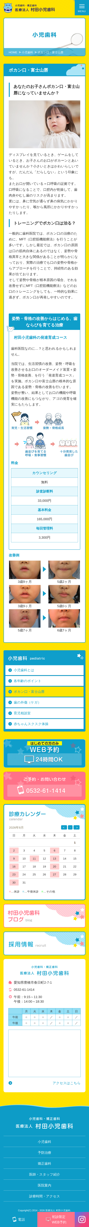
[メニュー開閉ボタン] (82, 7)
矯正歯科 (44, 1163)
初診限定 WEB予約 (56, 1219)
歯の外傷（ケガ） (27, 702)
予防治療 (44, 1152)
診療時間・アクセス (44, 1196)
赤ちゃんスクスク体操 (31, 724)
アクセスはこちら (67, 1083)
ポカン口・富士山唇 (29, 691)
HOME (13, 52)
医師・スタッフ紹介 (44, 1174)
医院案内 (44, 1185)
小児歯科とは (24, 670)
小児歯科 (27, 52)
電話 (18, 1219)
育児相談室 (22, 713)
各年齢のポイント (27, 681)
